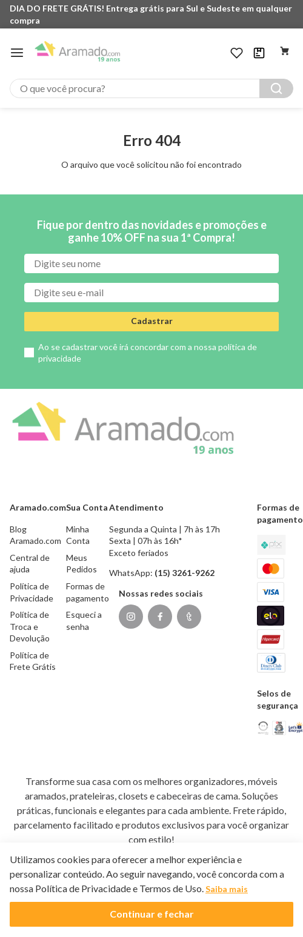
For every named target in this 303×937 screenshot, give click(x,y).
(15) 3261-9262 (185, 573)
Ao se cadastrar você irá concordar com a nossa (147, 353)
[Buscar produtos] (276, 88)
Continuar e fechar (152, 913)
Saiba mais (226, 889)
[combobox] (151, 88)
